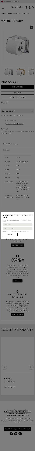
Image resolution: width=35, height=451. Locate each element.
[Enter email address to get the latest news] (17, 228)
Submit (10, 234)
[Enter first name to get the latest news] (17, 224)
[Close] (34, 210)
